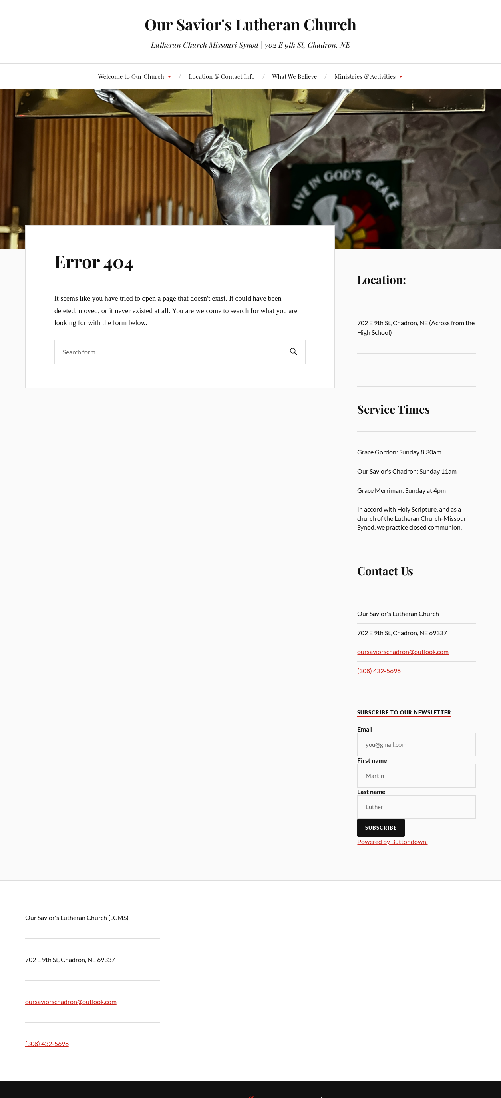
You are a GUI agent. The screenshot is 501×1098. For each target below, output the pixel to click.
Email (364, 729)
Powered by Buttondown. (392, 841)
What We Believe (294, 76)
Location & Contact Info (221, 76)
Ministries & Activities (365, 76)
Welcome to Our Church (131, 76)
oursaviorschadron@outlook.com (403, 651)
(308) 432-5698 (379, 670)
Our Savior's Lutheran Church (250, 24)
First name (372, 760)
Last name (371, 791)
